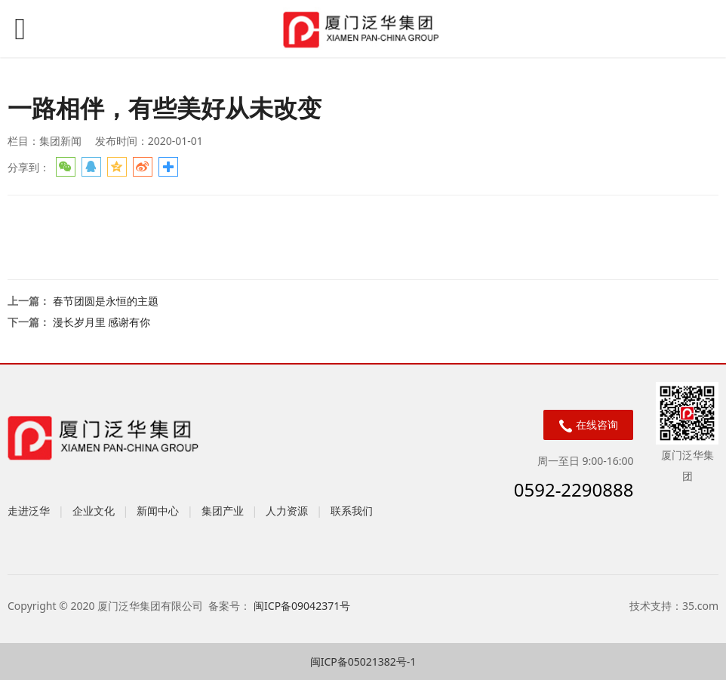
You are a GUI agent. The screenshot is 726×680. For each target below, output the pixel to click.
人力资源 (287, 510)
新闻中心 (158, 510)
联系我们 (352, 510)
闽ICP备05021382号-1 (363, 661)
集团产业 (222, 510)
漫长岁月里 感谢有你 (102, 322)
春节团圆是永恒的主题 (105, 301)
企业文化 (93, 510)
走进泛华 (29, 510)
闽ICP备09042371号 (303, 605)
